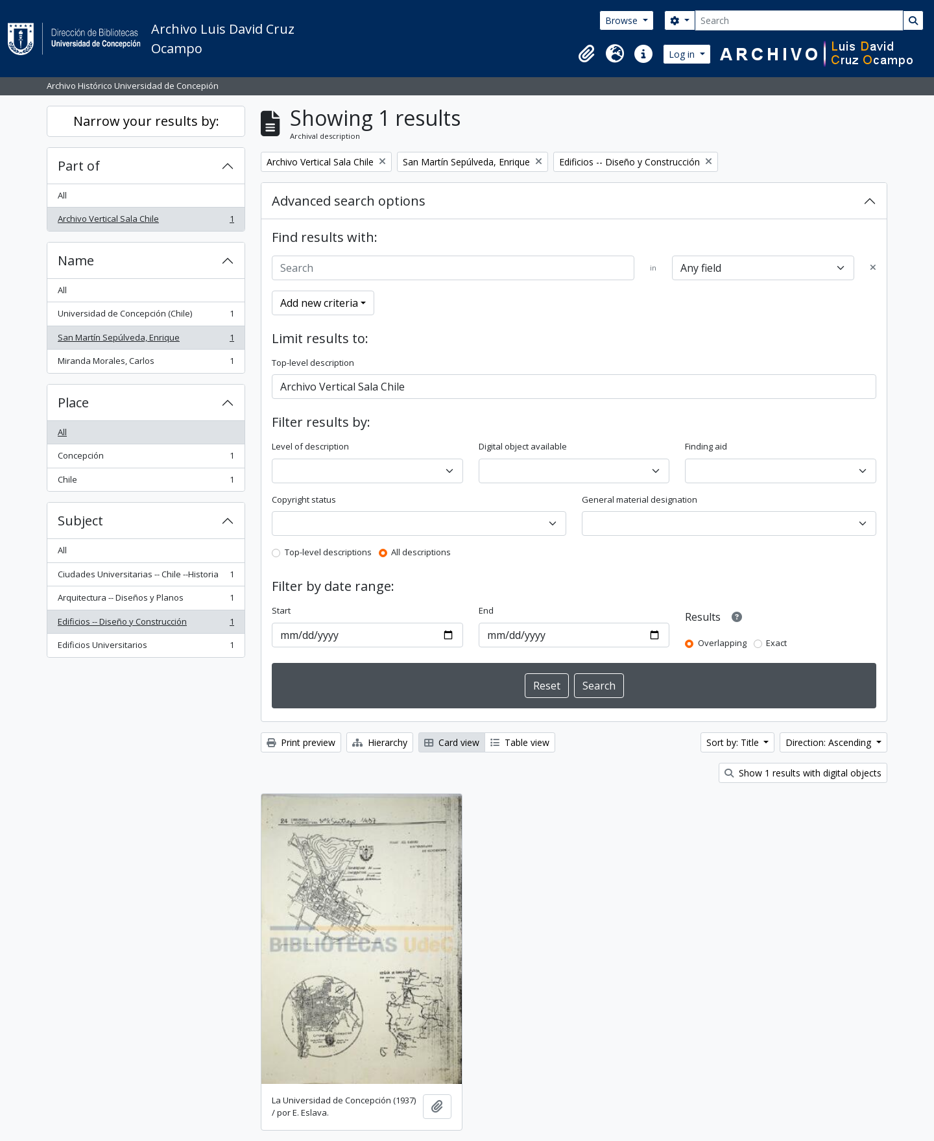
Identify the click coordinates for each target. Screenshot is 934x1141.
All (62, 195)
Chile (145, 482)
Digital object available (523, 446)
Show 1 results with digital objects (802, 773)
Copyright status (304, 499)
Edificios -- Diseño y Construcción (145, 624)
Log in (683, 54)
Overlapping (722, 643)
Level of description (310, 446)
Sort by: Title (733, 742)
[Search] (799, 20)
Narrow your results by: (146, 121)
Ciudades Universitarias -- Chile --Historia (145, 577)
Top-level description (313, 362)
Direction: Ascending (829, 742)
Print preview (301, 742)
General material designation (639, 499)
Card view (451, 742)
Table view (519, 742)
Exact (776, 643)
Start (281, 610)
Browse (622, 20)
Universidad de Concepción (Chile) (145, 316)
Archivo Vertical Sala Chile (145, 221)
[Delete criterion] (873, 267)
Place (73, 402)
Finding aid (706, 446)
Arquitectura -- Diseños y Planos (145, 600)
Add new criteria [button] (319, 303)
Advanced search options (348, 201)
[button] (586, 54)
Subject (80, 520)
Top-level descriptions (328, 552)
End (486, 610)
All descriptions (421, 552)
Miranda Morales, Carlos (145, 363)
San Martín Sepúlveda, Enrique (145, 340)
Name (76, 260)
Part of (79, 165)
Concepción (145, 458)
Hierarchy (379, 742)
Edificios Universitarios (145, 647)
